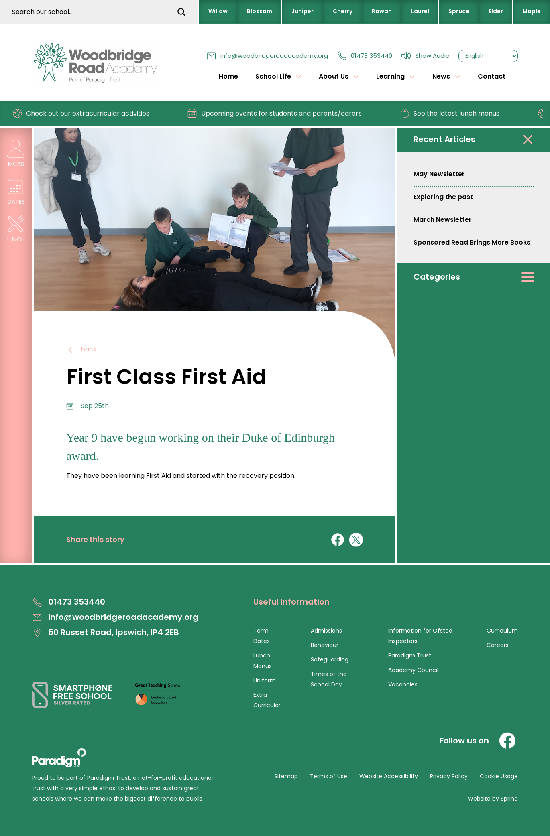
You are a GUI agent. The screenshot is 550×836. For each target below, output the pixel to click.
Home (228, 76)
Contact (491, 76)
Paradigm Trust (409, 655)
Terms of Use (328, 776)
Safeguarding (329, 659)
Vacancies (403, 684)
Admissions (326, 631)
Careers (498, 645)
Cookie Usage (499, 776)
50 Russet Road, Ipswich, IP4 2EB (105, 632)
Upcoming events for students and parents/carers (278, 113)
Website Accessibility (388, 776)
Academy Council (413, 670)
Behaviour (324, 645)
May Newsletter (439, 174)
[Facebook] (507, 740)
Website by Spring (493, 799)
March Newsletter (443, 219)
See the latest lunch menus (453, 113)
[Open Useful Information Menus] (385, 606)
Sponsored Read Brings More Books (472, 242)
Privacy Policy (449, 776)
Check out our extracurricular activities (84, 113)
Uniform (264, 680)
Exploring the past (443, 196)
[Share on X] (356, 539)
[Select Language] (488, 56)
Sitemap (286, 776)
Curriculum (502, 631)
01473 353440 (364, 56)
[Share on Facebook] (337, 539)
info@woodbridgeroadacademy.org (267, 56)
